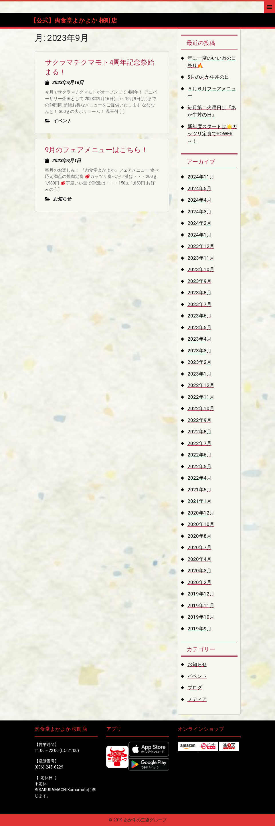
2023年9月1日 (66, 160)
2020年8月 (199, 536)
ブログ (194, 687)
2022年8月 (199, 431)
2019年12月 (200, 594)
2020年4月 (199, 559)
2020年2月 (199, 582)
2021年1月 (199, 501)
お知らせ (197, 664)
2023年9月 (199, 281)
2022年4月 (199, 478)
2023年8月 (199, 292)
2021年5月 (199, 490)
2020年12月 (200, 513)
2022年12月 (200, 385)
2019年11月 (200, 605)
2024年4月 (199, 200)
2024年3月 (199, 212)
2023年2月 (199, 362)
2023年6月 (199, 316)
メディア (197, 699)
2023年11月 (200, 258)
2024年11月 (200, 177)
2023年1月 (199, 374)
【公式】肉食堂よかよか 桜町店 (73, 20)
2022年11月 (200, 397)
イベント (197, 676)
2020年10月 (200, 524)
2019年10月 (200, 617)
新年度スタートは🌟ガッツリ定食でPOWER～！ (212, 134)
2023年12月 (200, 246)
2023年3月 (199, 351)
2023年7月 (199, 304)
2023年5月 (199, 327)
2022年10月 (200, 408)
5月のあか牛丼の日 (208, 77)
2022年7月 (199, 443)
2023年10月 (200, 269)
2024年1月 (199, 235)
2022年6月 (199, 455)
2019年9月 (199, 629)
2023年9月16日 (68, 82)
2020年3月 (199, 570)
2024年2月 (199, 223)
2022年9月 (199, 420)
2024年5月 (199, 188)
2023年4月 (199, 339)
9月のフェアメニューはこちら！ (96, 150)
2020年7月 (199, 547)
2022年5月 (199, 466)
